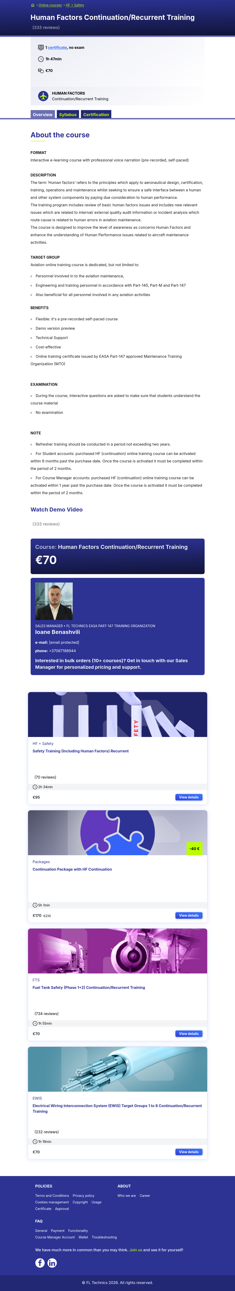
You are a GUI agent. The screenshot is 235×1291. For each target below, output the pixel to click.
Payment (58, 1231)
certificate (57, 47)
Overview (43, 114)
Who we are (127, 1196)
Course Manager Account (55, 1237)
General (41, 1231)
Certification (96, 114)
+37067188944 (55, 650)
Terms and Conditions (52, 1196)
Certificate (43, 1209)
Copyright (80, 1202)
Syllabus (68, 114)
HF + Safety (75, 5)
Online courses (50, 5)
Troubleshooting (104, 1237)
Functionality (78, 1231)
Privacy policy (83, 1196)
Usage (96, 1202)
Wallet (83, 1237)
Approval (62, 1209)
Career (145, 1196)
